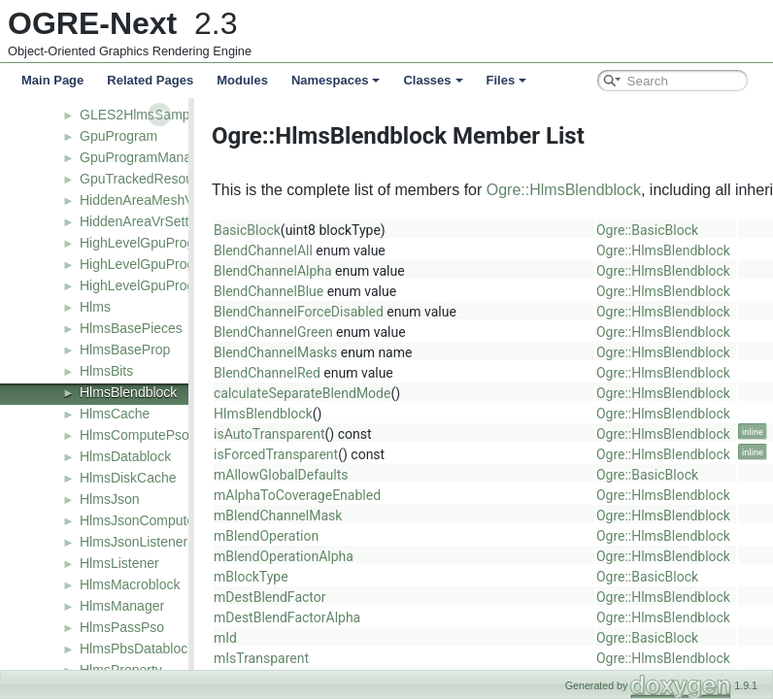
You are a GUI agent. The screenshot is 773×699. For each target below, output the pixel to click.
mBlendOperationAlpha (277, 556)
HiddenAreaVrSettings (147, 221)
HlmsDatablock (125, 456)
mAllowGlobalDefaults (274, 475)
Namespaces (336, 80)
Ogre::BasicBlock (640, 230)
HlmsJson (109, 499)
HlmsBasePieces (131, 328)
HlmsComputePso (134, 435)
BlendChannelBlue (262, 291)
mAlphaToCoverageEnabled (290, 495)
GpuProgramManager (145, 157)
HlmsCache (115, 413)
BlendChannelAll (256, 250)
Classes (432, 80)
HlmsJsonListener (133, 541)
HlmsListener (119, 563)
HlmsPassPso (122, 627)
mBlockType (244, 576)
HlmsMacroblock (130, 584)
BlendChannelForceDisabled (292, 311)
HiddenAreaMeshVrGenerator (169, 200)
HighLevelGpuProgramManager (176, 285)
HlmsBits (106, 371)
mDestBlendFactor (263, 597)
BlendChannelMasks (268, 352)
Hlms (95, 307)
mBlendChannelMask (271, 515)
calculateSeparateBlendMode (295, 393)
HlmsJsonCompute (137, 520)
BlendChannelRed (260, 373)
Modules (242, 80)
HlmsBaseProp (125, 349)
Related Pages (150, 80)
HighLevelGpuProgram (149, 242)
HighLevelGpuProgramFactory (171, 264)
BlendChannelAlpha (266, 271)
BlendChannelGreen (266, 332)
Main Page (52, 80)
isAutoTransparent (263, 434)
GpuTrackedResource (146, 178)
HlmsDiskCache (128, 477)
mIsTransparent (254, 658)
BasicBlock (240, 230)
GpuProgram (118, 136)
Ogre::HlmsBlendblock (557, 190)
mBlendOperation (259, 536)
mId (218, 638)
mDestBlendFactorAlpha (280, 617)
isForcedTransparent (269, 454)
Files (507, 80)
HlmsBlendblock (128, 392)
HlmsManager (122, 606)
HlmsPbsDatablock (137, 648)
